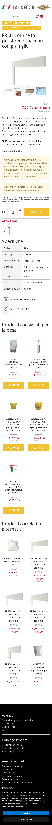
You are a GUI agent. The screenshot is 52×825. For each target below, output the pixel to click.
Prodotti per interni (12, 744)
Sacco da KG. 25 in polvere (13, 363)
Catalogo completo (12, 766)
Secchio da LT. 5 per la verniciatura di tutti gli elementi (13, 487)
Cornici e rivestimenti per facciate (17, 28)
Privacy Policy (9, 723)
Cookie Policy (9, 726)
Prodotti (7, 23)
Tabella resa (8, 772)
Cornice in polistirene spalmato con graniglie (38, 563)
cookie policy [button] (39, 801)
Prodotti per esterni (22, 23)
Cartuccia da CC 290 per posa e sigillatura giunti (38, 363)
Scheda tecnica (19, 309)
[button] (48, 788)
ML (4, 212)
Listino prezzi (9, 769)
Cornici (37, 28)
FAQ (4, 730)
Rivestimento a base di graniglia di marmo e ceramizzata (13, 424)
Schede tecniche (10, 779)
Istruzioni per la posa (23, 299)
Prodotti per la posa (12, 751)
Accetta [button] (26, 813)
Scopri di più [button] (26, 819)
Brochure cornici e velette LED (17, 782)
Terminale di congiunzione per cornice (13, 561)
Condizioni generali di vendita (17, 720)
